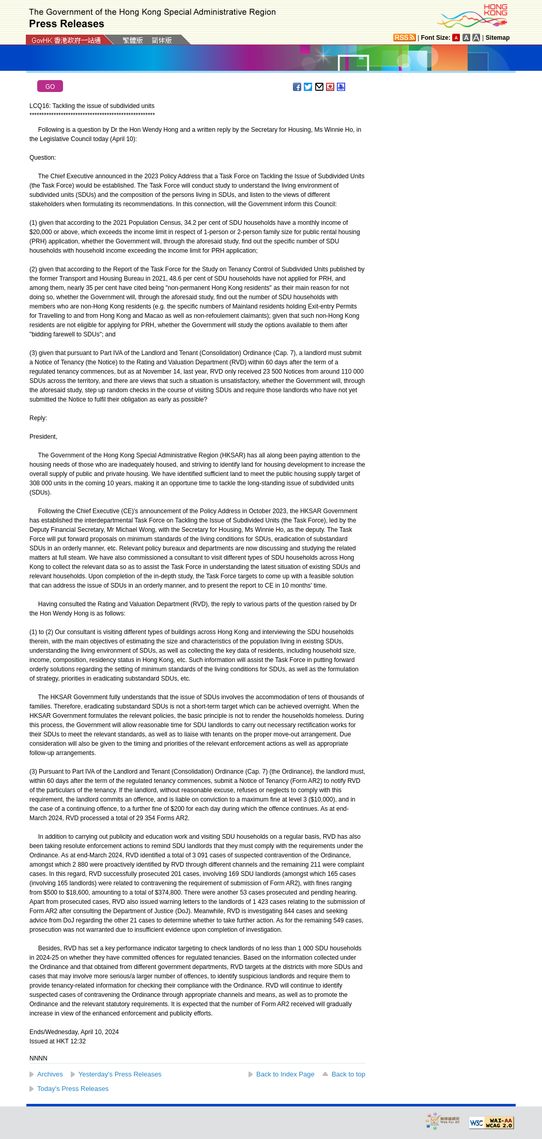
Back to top (348, 1074)
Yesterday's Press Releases (120, 1074)
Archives (50, 1074)
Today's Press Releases (73, 1088)
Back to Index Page (285, 1074)
